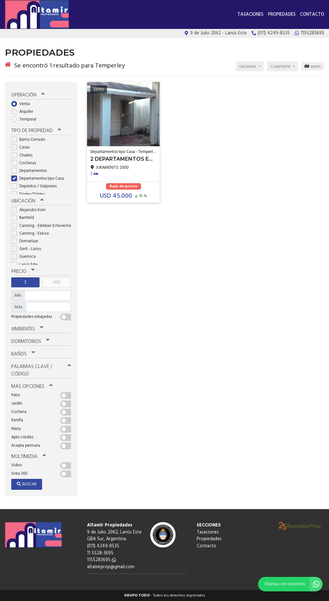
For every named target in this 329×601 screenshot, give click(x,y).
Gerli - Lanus (28, 249)
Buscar (27, 484)
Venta (22, 104)
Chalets (24, 155)
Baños (23, 354)
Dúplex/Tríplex (30, 194)
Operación (28, 95)
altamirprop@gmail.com (110, 567)
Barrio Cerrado (30, 140)
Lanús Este (26, 265)
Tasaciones (250, 14)
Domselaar (26, 241)
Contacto (312, 14)
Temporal (25, 119)
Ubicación (27, 201)
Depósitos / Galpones (36, 186)
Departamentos (31, 171)
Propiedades (282, 14)
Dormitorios (30, 341)
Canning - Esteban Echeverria (41, 226)
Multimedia (28, 457)
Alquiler (24, 112)
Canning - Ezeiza (32, 233)
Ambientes (27, 329)
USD (56, 282)
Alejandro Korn (30, 210)
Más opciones (32, 386)
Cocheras (25, 163)
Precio (23, 271)
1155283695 (101, 560)
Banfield (24, 218)
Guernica (25, 257)
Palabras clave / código (41, 370)
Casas (22, 147)
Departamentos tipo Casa (39, 178)
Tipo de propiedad (36, 131)
